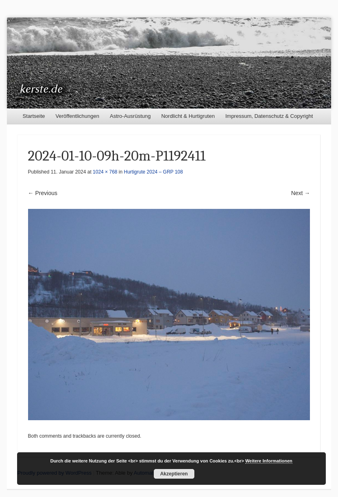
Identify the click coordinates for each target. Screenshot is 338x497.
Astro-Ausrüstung (130, 116)
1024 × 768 (105, 172)
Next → (300, 193)
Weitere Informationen (268, 460)
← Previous (42, 193)
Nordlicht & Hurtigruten (188, 116)
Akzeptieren (174, 474)
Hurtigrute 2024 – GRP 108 (153, 172)
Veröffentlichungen (77, 116)
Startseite (34, 116)
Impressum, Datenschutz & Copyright (269, 116)
